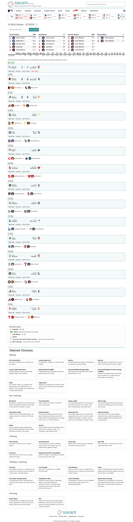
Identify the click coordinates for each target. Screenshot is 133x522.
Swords (41, 425)
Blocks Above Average (105, 478)
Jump (99, 467)
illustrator (19, 11)
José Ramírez (50, 44)
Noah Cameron (109, 38)
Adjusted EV (43, 383)
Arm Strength (43, 467)
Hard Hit (15, 329)
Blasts (11, 425)
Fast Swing (16, 334)
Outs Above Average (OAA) (18, 478)
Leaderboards (94, 11)
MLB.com (81, 516)
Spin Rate (101, 441)
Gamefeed (28, 11)
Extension (12, 453)
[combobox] (105, 4)
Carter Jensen (20, 38)
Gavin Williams (79, 38)
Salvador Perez (20, 44)
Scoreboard (37, 11)
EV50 (10, 383)
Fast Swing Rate (44, 401)
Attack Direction (44, 412)
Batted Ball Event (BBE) (46, 369)
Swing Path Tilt (73, 412)
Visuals (67, 11)
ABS (75, 11)
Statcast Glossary (21, 350)
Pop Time (12, 467)
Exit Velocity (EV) (14, 360)
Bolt (40, 498)
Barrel (16, 332)
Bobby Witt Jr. (20, 41)
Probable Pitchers (49, 11)
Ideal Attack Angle (15, 412)
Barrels (70, 360)
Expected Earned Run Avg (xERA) (49, 453)
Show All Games (34, 29)
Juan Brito (19, 47)
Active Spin (72, 441)
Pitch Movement (44, 441)
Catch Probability (73, 478)
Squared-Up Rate (103, 412)
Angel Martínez (20, 50)
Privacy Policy (63, 516)
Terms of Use (53, 516)
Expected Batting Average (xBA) (78, 369)
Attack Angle (102, 401)
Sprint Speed (13, 498)
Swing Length (72, 401)
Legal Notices (73, 516)
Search (60, 11)
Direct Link (11, 71)
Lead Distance (72, 467)
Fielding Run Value (45, 478)
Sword (15, 337)
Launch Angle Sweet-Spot (17, 369)
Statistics (83, 11)
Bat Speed (12, 401)
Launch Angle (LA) (45, 360)
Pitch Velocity (13, 441)
